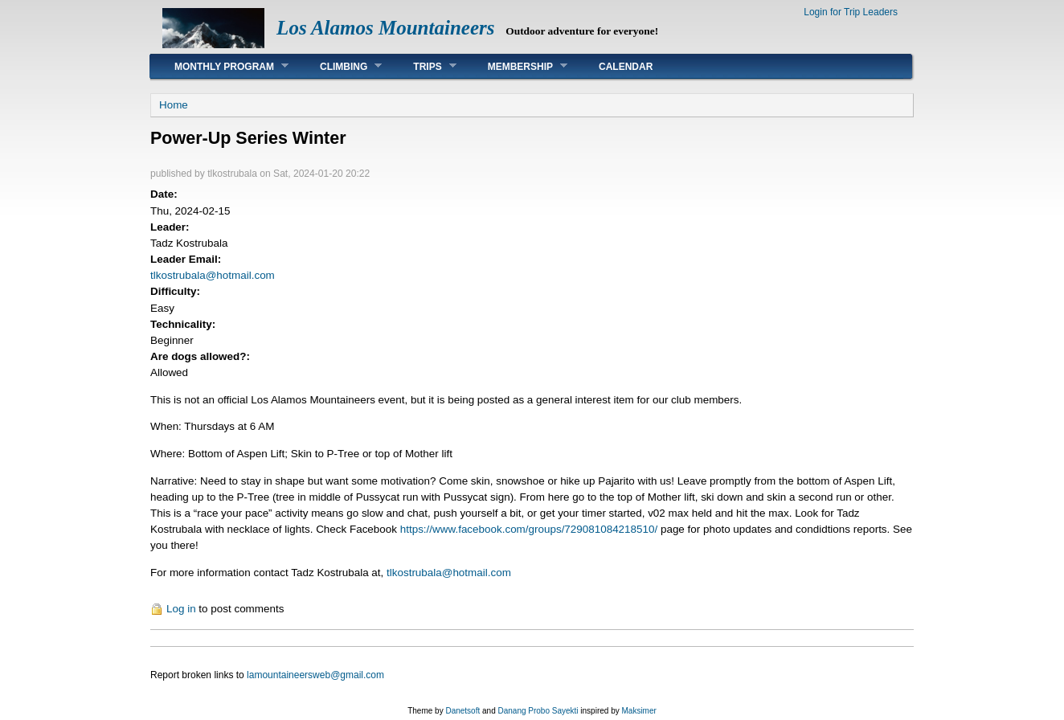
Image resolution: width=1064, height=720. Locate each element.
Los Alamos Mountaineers (385, 28)
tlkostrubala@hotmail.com (212, 275)
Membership (515, 66)
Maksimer (638, 710)
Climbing (339, 66)
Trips (422, 66)
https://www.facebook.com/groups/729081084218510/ (528, 529)
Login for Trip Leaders (851, 12)
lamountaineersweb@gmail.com (315, 675)
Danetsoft (462, 710)
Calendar (626, 66)
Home (173, 105)
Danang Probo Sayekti (537, 710)
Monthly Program (219, 66)
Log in (181, 609)
